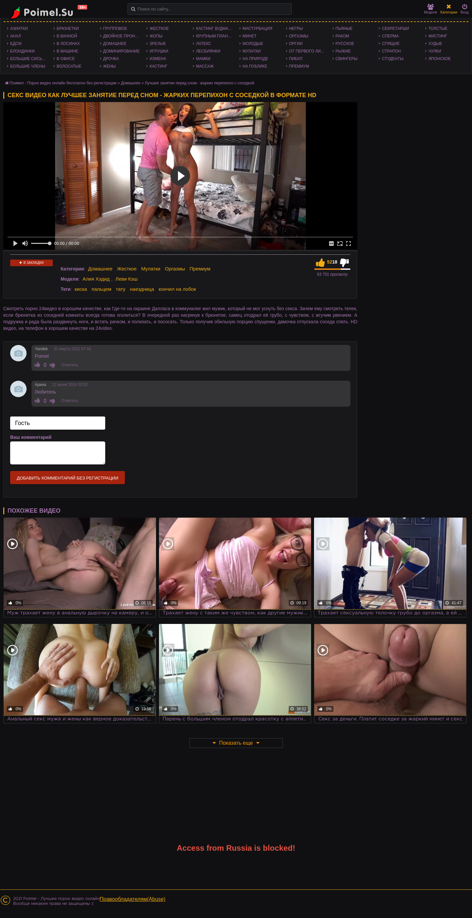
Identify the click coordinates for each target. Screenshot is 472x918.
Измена (157, 58)
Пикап (296, 58)
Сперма (390, 36)
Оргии (296, 43)
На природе (255, 58)
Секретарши (395, 28)
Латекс (203, 43)
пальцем (101, 289)
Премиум (299, 66)
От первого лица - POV (309, 51)
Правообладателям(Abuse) (133, 899)
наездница (142, 289)
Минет (250, 36)
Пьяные (344, 28)
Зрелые (157, 43)
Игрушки (158, 51)
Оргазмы (298, 36)
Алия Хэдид (96, 279)
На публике (255, 66)
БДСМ (16, 43)
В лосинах (68, 43)
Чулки (434, 51)
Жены (109, 66)
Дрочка (111, 58)
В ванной (67, 36)
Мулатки (252, 51)
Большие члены (27, 66)
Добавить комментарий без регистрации (67, 478)
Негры (296, 28)
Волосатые (69, 66)
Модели (430, 9)
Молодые (253, 43)
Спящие (391, 43)
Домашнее (115, 43)
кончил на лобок (177, 289)
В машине (67, 51)
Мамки (203, 58)
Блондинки (22, 51)
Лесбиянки (208, 51)
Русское (345, 43)
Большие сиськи (28, 58)
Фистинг (437, 36)
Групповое (115, 28)
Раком (342, 36)
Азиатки (19, 28)
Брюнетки (68, 28)
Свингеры (347, 58)
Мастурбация (257, 28)
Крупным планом (215, 36)
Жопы (155, 36)
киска (81, 289)
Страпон (391, 51)
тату (120, 289)
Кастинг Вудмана (215, 28)
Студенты (392, 58)
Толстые (437, 28)
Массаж (205, 66)
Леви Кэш (126, 279)
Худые (435, 43)
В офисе (66, 58)
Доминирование (121, 51)
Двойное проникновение (123, 36)
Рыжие (343, 51)
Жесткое (159, 28)
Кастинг (158, 66)
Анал (15, 36)
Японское (439, 58)
